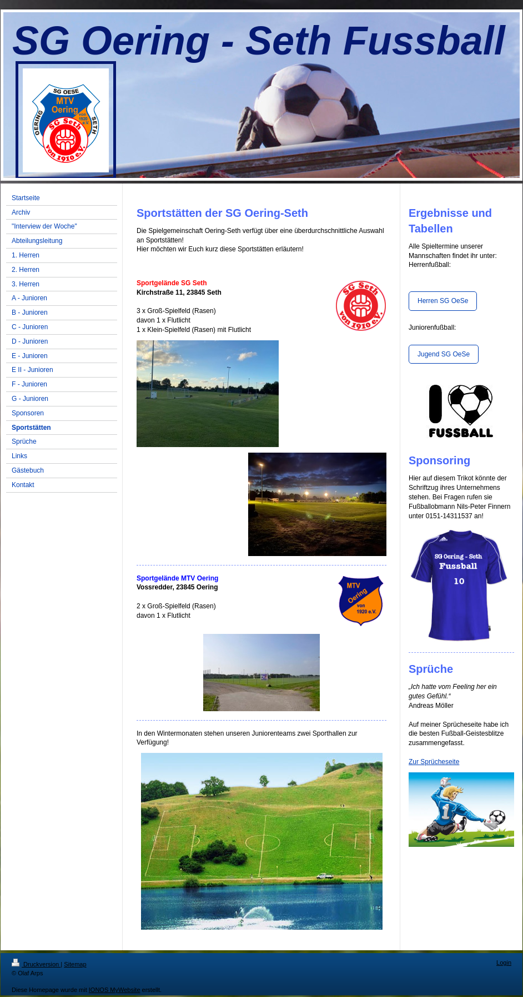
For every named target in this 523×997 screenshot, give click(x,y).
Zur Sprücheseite (434, 762)
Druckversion (36, 964)
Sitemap (75, 964)
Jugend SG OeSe (444, 354)
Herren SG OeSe (443, 301)
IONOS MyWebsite (114, 989)
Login (503, 962)
